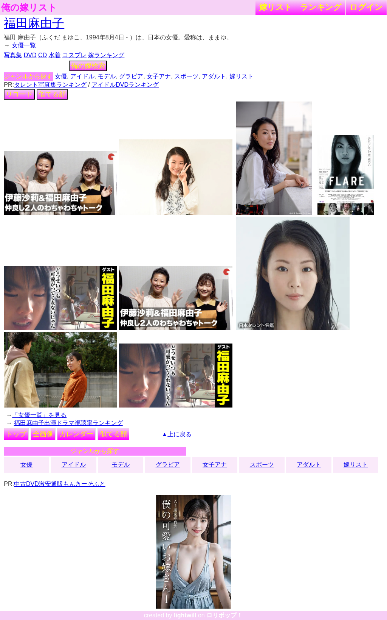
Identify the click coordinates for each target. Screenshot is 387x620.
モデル (107, 76)
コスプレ (74, 55)
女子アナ (159, 76)
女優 (61, 76)
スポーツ (186, 76)
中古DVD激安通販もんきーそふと (59, 484)
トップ (16, 434)
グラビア (131, 76)
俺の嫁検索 (88, 66)
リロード (19, 94)
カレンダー (76, 434)
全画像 (43, 434)
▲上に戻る (177, 434)
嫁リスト (275, 7)
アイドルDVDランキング (125, 84)
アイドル (82, 76)
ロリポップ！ (224, 615)
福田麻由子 (34, 23)
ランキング (321, 7)
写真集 (13, 55)
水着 (54, 55)
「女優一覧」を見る (39, 415)
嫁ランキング (106, 55)
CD (42, 55)
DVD (30, 55)
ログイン (366, 7)
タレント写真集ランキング (50, 84)
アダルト (214, 76)
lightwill (185, 615)
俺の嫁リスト (29, 7)
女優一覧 (24, 45)
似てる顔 (52, 94)
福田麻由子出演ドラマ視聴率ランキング (68, 423)
